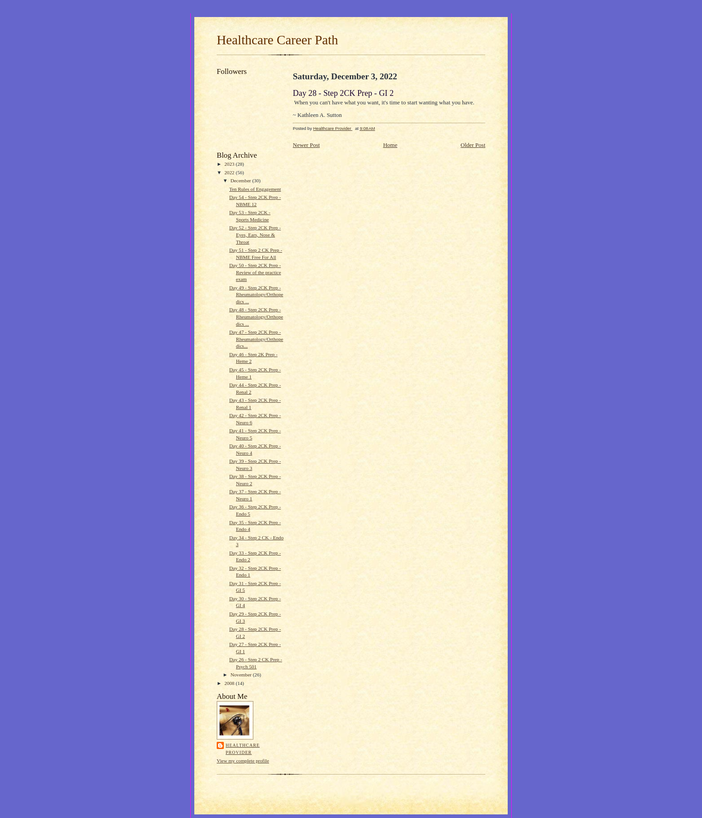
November (242, 674)
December (242, 180)
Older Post (473, 145)
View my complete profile (243, 760)
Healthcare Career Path (277, 40)
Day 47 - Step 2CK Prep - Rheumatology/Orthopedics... (256, 339)
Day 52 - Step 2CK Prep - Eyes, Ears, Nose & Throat (255, 234)
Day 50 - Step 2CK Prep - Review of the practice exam (255, 272)
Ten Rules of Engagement (255, 189)
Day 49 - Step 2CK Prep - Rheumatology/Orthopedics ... (256, 294)
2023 (229, 164)
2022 (229, 172)
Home (390, 145)
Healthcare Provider (243, 749)
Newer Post (306, 145)
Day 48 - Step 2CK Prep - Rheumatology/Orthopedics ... (256, 316)
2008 (229, 683)
